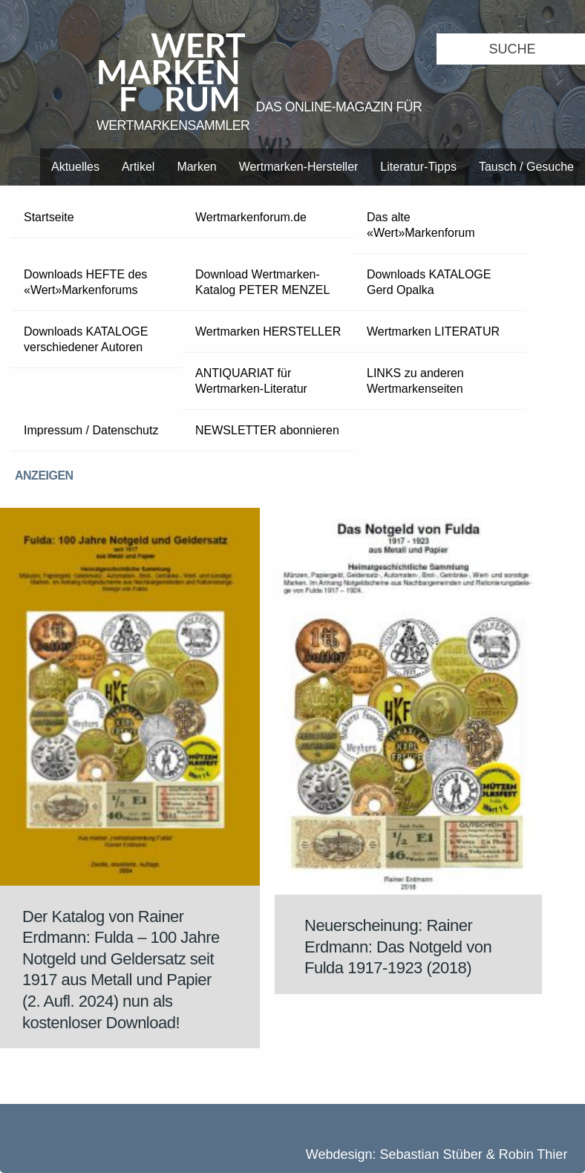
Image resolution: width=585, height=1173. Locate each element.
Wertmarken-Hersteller (299, 166)
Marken (196, 166)
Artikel (138, 166)
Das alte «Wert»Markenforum (421, 225)
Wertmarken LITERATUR (433, 331)
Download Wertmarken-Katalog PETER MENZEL (262, 282)
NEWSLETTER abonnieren (267, 430)
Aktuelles (75, 166)
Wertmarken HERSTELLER (268, 331)
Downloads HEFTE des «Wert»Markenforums (85, 282)
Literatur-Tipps (418, 166)
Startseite (49, 217)
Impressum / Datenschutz (91, 430)
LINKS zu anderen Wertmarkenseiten (415, 381)
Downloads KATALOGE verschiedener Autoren (86, 339)
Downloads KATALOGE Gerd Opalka (429, 282)
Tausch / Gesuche (526, 166)
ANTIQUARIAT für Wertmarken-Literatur (251, 381)
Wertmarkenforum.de (251, 217)
